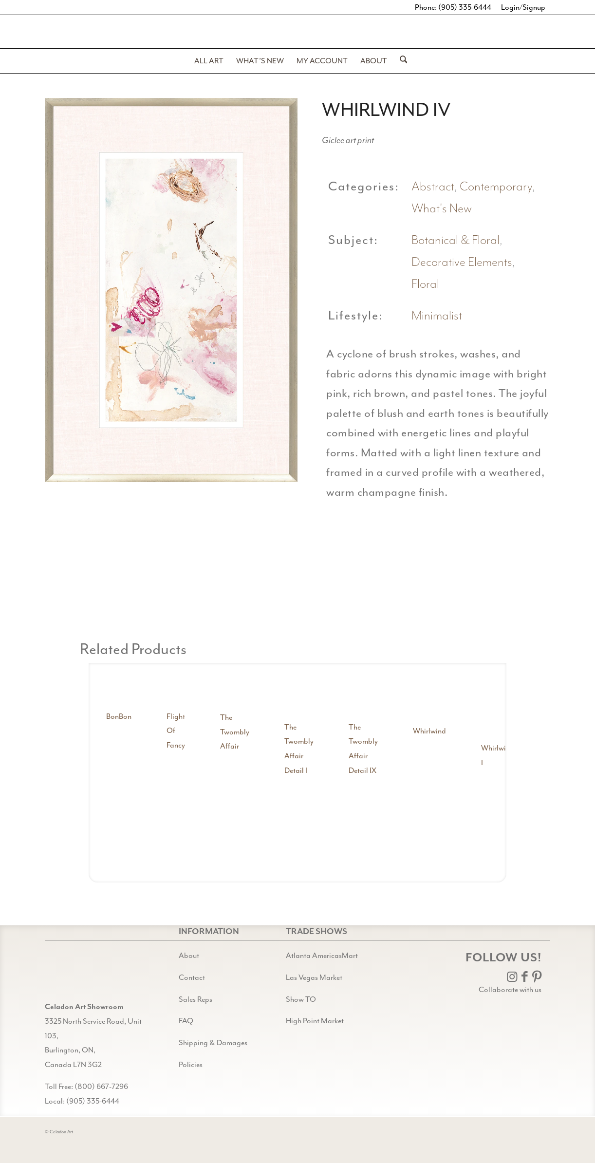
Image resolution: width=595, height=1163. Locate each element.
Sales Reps (195, 999)
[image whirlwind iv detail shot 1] (362, 560)
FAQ (186, 1021)
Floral (425, 284)
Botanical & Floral (455, 240)
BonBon (118, 716)
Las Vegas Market (314, 977)
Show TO (301, 999)
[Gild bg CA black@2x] (69, 975)
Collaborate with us (510, 989)
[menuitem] (209, 61)
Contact (192, 977)
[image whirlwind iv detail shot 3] (521, 560)
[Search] (400, 61)
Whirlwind (429, 731)
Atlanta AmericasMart (322, 955)
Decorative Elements (461, 262)
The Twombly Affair (234, 732)
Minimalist (436, 315)
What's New (441, 208)
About (189, 955)
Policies (191, 1064)
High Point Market (315, 1021)
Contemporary (496, 186)
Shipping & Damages (213, 1043)
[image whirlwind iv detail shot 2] (442, 560)
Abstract (432, 186)
